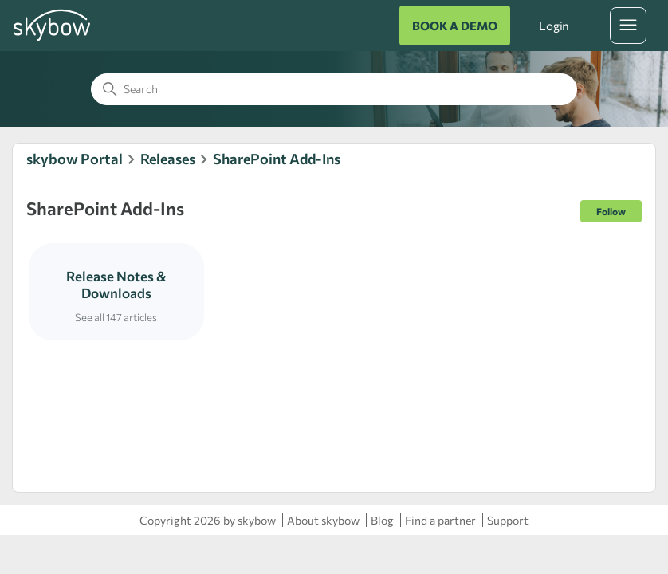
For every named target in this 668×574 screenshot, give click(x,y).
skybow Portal (74, 158)
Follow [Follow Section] (611, 211)
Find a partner (440, 520)
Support (508, 520)
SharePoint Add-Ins (276, 158)
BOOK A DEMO (454, 25)
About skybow (323, 520)
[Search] (334, 89)
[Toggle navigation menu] (628, 25)
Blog (382, 520)
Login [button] (554, 25)
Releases (167, 158)
